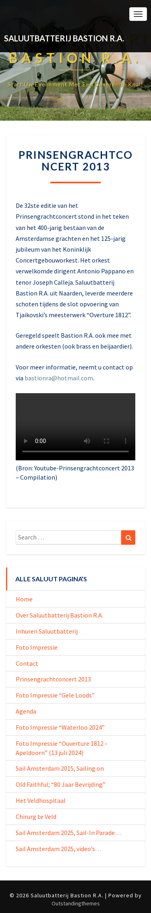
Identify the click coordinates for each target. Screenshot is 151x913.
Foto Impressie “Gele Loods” (55, 695)
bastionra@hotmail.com (59, 378)
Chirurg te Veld (36, 816)
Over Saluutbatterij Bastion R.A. (59, 615)
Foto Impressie (37, 647)
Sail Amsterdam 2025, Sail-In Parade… (68, 833)
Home (24, 599)
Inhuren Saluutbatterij (47, 631)
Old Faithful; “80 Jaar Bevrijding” (60, 784)
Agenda (26, 711)
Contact (27, 663)
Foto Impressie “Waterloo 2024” (60, 727)
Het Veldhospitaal (41, 800)
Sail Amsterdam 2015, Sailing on (60, 768)
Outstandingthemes (76, 903)
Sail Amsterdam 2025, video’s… (58, 849)
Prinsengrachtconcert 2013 (53, 679)
